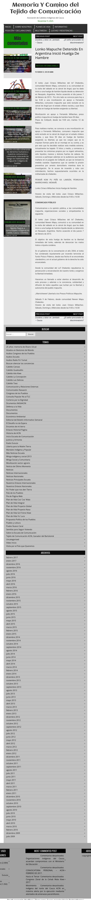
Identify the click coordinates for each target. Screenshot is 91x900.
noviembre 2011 (13, 761)
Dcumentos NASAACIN (16, 404)
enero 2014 (11, 675)
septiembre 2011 (13, 768)
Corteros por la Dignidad (17, 401)
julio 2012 (10, 735)
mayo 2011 (11, 781)
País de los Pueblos (14, 494)
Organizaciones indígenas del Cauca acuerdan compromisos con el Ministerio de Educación (17, 65)
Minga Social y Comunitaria (18, 461)
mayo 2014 (11, 662)
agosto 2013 (11, 691)
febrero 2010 (12, 831)
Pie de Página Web (14, 497)
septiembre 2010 (13, 808)
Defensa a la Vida (13, 408)
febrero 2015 (12, 632)
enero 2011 (11, 794)
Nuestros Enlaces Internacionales (21, 484)
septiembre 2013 (13, 688)
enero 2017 (11, 562)
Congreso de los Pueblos (17, 394)
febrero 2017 (12, 559)
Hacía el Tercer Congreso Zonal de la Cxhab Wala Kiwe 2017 (17, 115)
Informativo (61, 27)
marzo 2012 (11, 748)
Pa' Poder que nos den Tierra (19, 491)
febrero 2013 (12, 711)
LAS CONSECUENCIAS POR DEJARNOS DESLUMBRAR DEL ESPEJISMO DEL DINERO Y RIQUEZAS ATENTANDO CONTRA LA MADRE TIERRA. (18, 187)
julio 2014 (10, 655)
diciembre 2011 (13, 758)
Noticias (9, 471)
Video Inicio (11, 544)
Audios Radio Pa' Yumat (16, 361)
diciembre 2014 (13, 638)
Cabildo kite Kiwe (13, 374)
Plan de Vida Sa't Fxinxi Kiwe (18, 514)
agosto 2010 (11, 811)
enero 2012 (11, 755)
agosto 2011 (11, 771)
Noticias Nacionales (14, 477)
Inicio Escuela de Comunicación (20, 438)
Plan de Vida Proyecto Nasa (18, 511)
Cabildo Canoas (13, 368)
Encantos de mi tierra (15, 428)
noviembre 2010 (13, 801)
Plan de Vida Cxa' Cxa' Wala (18, 501)
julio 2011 (10, 774)
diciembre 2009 (13, 834)
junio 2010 (11, 818)
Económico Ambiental (15, 418)
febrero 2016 (12, 592)
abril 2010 (10, 824)
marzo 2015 (11, 628)
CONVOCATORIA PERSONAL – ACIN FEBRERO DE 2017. (18, 96)
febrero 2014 (12, 671)
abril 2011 (10, 784)
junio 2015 (11, 618)
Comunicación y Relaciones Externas (22, 388)
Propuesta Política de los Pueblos (20, 521)
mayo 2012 (11, 741)
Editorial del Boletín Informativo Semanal (24, 421)
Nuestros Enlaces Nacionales (19, 487)
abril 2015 (10, 625)
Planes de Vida (43, 27)
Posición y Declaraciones (18, 30)
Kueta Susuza (12, 444)
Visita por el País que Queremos (20, 547)
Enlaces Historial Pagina (16, 431)
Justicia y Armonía (14, 441)
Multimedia (41, 30)
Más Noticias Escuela (15, 454)
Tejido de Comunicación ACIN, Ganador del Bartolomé (30, 537)
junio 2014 (11, 658)
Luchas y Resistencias (61, 30)
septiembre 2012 (13, 728)
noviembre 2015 (13, 602)
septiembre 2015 (13, 608)
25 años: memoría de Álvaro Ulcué (21, 348)
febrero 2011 (12, 791)
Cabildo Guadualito (14, 371)
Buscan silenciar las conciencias (20, 365)
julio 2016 (10, 575)
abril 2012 (10, 745)
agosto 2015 (11, 612)
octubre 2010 (12, 804)
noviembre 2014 (13, 642)
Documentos (12, 411)
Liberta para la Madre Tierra (18, 448)
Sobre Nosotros (23, 27)
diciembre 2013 (13, 678)
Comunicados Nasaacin (14, 127)
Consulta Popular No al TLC (18, 398)
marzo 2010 (11, 828)
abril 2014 (10, 665)
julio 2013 (10, 695)
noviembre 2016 (13, 569)
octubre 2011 (12, 764)
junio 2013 (11, 698)
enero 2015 (11, 635)
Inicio (8, 27)
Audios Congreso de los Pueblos (20, 355)
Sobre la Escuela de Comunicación (21, 534)
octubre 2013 (12, 685)
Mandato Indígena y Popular (18, 451)
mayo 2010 (11, 821)
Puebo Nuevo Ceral (14, 527)
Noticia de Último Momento (16, 57)
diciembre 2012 (13, 718)
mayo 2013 (11, 701)
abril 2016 (10, 585)
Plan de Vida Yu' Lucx (15, 517)
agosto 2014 (11, 652)
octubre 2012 (12, 725)
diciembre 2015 (13, 598)
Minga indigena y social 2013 (19, 458)
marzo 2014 (11, 668)
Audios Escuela (12, 358)
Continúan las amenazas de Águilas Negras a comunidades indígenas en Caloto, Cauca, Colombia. (17, 230)
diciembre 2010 (13, 798)
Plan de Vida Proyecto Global (19, 507)
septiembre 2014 (13, 648)
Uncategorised (12, 541)
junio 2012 (11, 738)
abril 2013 (10, 705)
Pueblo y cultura (13, 524)
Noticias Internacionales (47, 65)
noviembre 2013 (13, 681)
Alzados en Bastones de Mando (20, 351)
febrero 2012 (12, 751)
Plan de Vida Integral (15, 504)
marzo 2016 (11, 588)
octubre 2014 (12, 645)
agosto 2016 (11, 572)
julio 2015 (10, 615)
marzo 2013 (11, 708)
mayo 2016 (11, 582)
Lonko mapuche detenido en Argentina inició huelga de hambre (59, 53)
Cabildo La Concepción (16, 378)
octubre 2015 (12, 605)
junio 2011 (11, 778)
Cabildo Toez (12, 384)
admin (20, 71)
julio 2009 (10, 838)
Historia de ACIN (13, 434)
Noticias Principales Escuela (18, 481)
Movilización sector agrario (18, 464)
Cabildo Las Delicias (15, 381)
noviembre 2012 (13, 721)
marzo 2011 (11, 788)
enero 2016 (11, 595)
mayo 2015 (11, 622)
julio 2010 (10, 814)
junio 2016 (11, 579)
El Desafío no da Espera (16, 424)
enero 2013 (11, 715)
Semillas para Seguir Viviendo (19, 531)
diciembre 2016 (13, 565)
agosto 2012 (11, 731)
